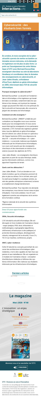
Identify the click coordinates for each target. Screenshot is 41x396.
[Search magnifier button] (39, 15)
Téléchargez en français (20, 317)
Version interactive (20, 319)
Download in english (20, 325)
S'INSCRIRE (23, 367)
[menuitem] (34, 10)
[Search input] (19, 15)
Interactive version (20, 327)
